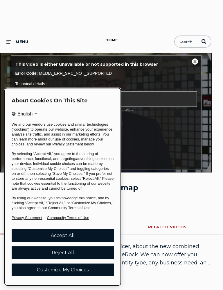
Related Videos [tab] (167, 227)
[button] (204, 41)
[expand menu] (17, 41)
